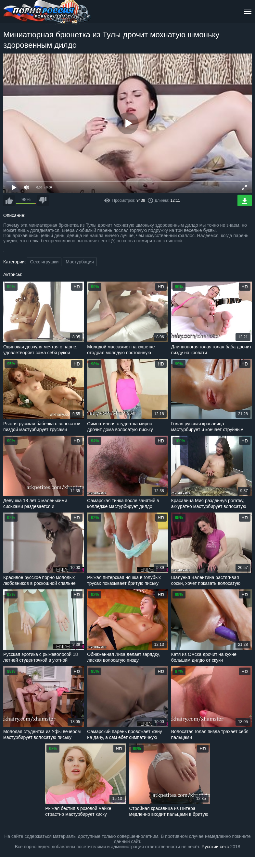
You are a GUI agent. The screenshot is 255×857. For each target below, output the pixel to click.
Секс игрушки (44, 261)
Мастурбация (80, 261)
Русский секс (215, 846)
